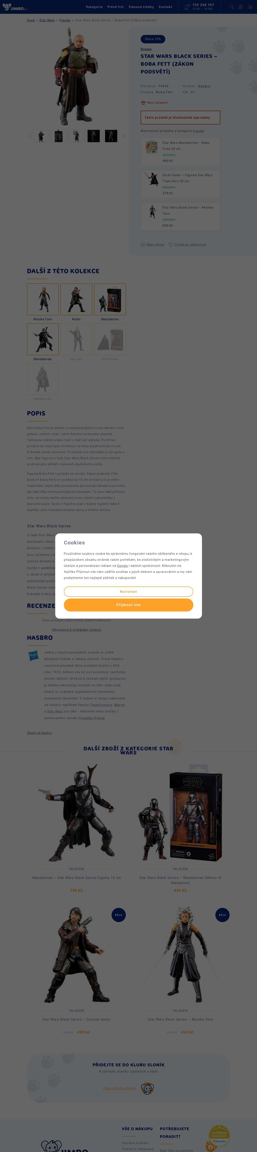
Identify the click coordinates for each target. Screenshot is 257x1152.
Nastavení (128, 591)
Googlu (122, 565)
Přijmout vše (128, 605)
